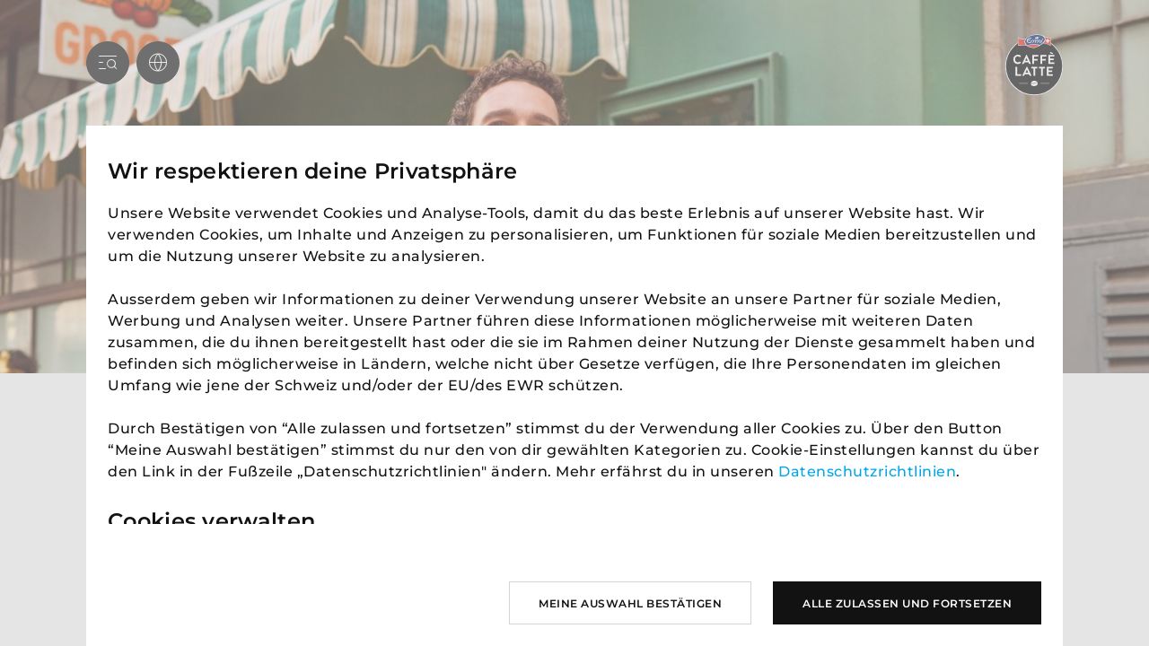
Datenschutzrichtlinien (867, 471)
